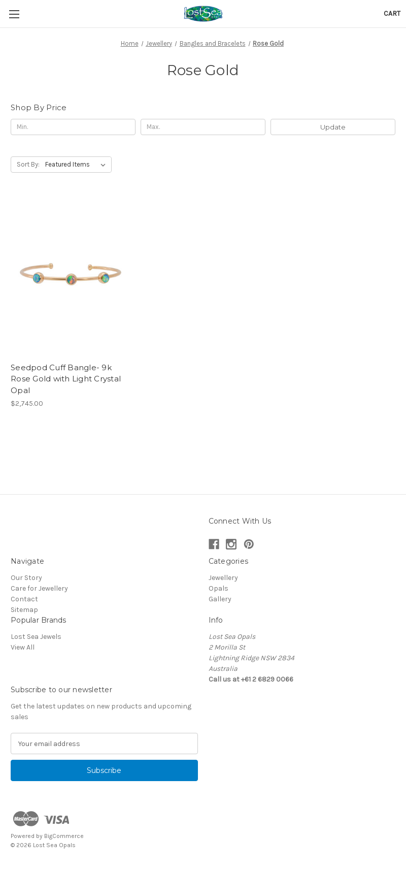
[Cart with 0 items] (392, 13)
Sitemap (24, 609)
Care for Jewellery (39, 588)
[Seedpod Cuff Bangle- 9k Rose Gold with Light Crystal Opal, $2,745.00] (71, 277)
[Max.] (203, 127)
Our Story (26, 577)
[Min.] (73, 127)
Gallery (220, 599)
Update (333, 127)
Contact (24, 599)
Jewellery (223, 577)
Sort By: (28, 164)
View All (23, 647)
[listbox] (77, 164)
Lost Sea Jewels (36, 636)
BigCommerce (64, 836)
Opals (218, 588)
